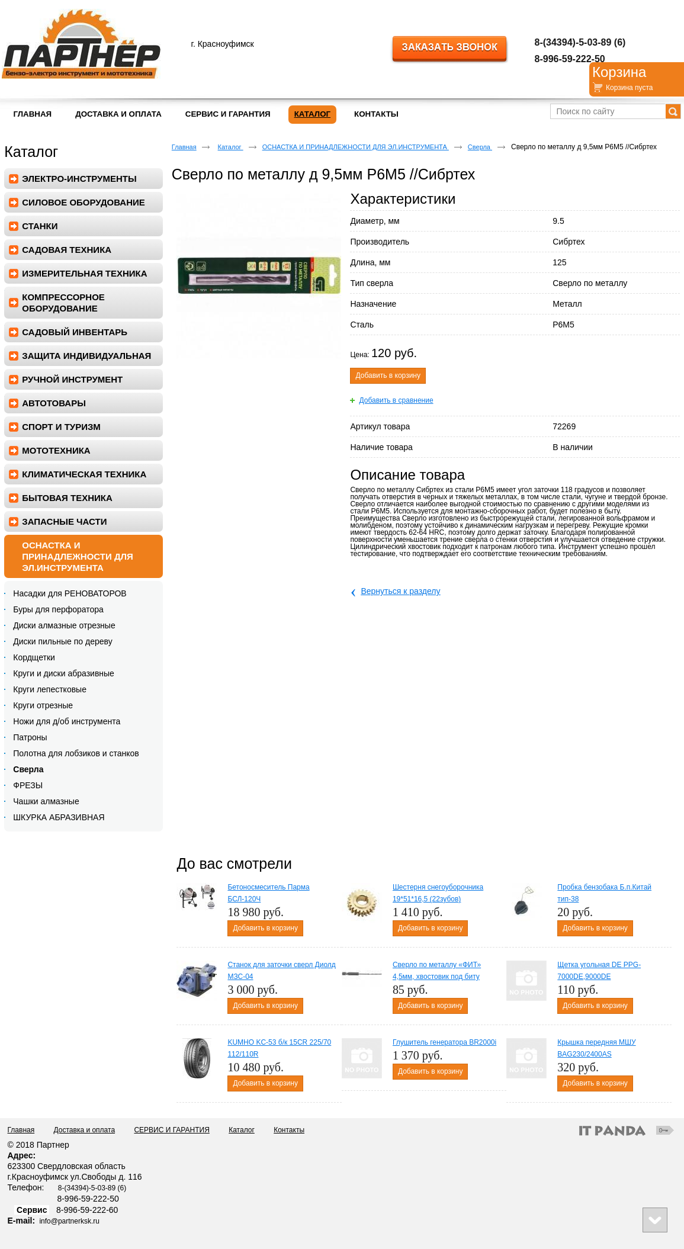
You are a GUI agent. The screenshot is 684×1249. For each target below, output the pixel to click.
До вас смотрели (233, 863)
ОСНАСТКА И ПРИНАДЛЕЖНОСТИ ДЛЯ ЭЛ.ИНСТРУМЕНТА (355, 146)
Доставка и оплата (84, 1130)
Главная (184, 146)
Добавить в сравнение (396, 400)
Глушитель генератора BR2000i (444, 1042)
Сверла (480, 146)
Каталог (312, 114)
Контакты (289, 1130)
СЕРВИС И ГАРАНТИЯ (171, 1130)
